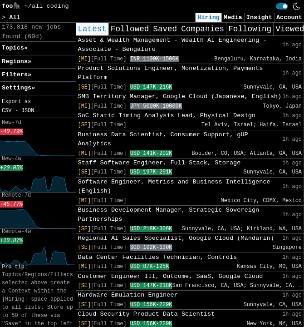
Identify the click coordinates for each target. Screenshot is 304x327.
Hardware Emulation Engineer (128, 295)
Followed (130, 29)
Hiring (208, 17)
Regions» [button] (16, 61)
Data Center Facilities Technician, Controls (157, 257)
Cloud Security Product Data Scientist (146, 314)
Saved (165, 29)
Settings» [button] (18, 87)
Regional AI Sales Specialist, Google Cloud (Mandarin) (176, 238)
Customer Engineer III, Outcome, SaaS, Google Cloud (170, 276)
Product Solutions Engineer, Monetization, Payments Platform (170, 73)
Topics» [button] (15, 48)
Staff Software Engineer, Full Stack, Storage (159, 162)
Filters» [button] (16, 74)
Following (249, 29)
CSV (6, 111)
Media (233, 17)
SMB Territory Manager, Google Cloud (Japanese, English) (180, 96)
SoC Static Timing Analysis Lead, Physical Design (167, 115)
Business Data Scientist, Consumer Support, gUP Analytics (163, 139)
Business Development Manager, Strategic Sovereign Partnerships (169, 215)
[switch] (282, 6)
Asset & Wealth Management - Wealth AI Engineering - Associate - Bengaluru (172, 45)
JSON (27, 111)
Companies (202, 29)
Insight (259, 17)
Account (289, 17)
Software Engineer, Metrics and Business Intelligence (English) (174, 186)
